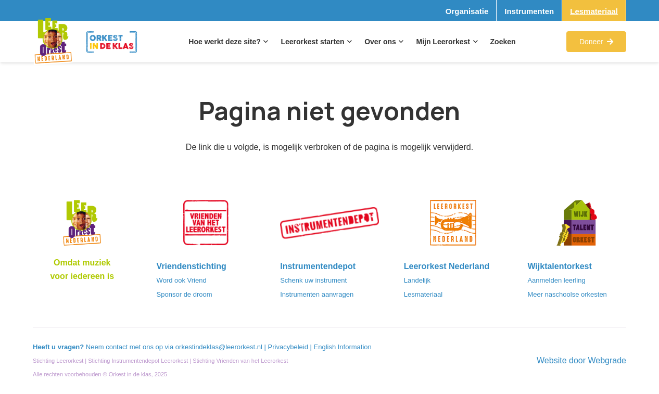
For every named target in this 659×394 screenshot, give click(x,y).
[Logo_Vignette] (53, 41)
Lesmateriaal (423, 294)
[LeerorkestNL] (453, 226)
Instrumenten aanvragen (316, 294)
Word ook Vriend (182, 280)
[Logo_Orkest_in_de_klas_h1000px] (111, 42)
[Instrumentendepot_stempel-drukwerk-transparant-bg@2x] (329, 226)
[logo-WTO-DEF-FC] (576, 226)
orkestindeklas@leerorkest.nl (218, 347)
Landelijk (417, 280)
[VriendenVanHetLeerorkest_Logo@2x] (206, 226)
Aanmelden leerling (556, 280)
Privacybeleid (289, 347)
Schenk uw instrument (313, 280)
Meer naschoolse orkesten (566, 294)
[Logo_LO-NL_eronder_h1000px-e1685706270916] (82, 226)
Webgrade (607, 360)
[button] (265, 41)
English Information (343, 347)
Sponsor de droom (184, 294)
